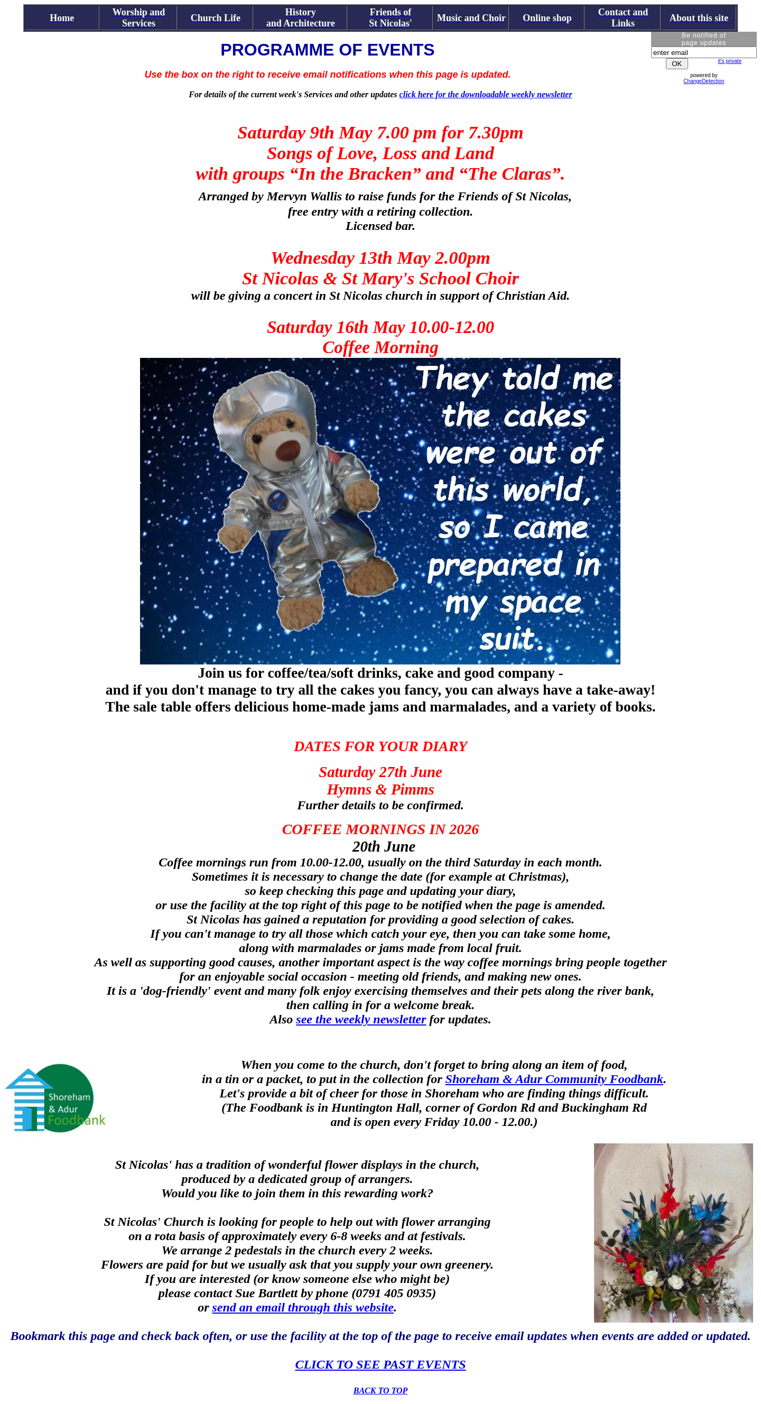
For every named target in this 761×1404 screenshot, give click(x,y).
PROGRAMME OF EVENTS (327, 49)
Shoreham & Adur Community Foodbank (555, 1079)
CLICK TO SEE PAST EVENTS (380, 1364)
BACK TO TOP (381, 1390)
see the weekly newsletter (361, 1019)
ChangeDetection (703, 81)
